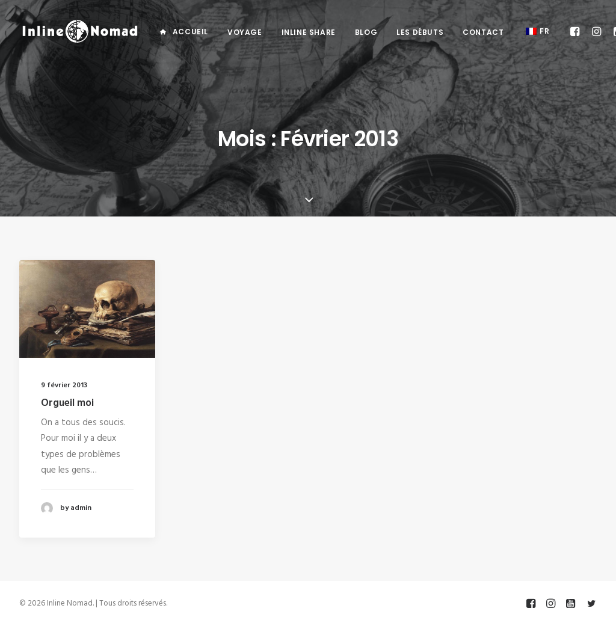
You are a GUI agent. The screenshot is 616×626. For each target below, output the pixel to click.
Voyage (244, 32)
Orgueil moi (67, 403)
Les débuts (419, 32)
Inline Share (309, 32)
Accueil (190, 31)
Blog (366, 32)
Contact (483, 32)
